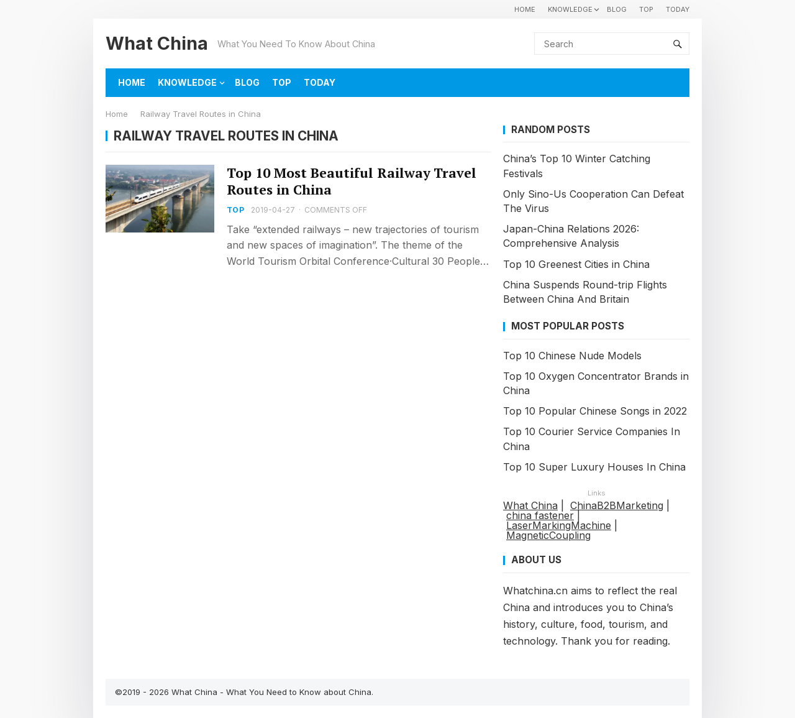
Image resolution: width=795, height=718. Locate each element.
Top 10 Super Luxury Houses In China (594, 467)
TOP (646, 9)
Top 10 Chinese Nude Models (572, 355)
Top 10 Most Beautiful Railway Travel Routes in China (351, 181)
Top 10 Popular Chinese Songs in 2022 (595, 411)
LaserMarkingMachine (558, 525)
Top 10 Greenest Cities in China (576, 264)
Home (117, 114)
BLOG (617, 9)
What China (157, 43)
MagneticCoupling (548, 535)
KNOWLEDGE (570, 9)
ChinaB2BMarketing (616, 505)
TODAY (677, 9)
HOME (524, 9)
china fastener (540, 515)
